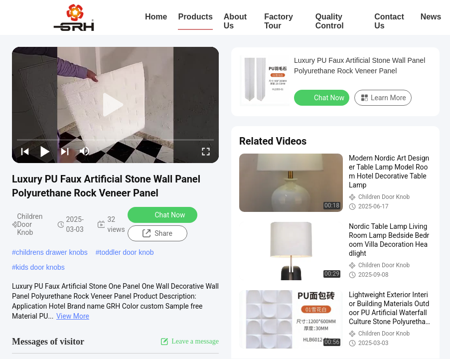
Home (156, 16)
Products (195, 16)
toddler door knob (127, 252)
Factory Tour (278, 21)
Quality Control (329, 21)
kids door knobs (40, 267)
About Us (235, 21)
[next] (65, 151)
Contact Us (389, 21)
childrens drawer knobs (52, 252)
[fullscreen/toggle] (206, 151)
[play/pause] (45, 151)
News (431, 16)
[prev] (25, 151)
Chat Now (163, 214)
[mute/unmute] (85, 151)
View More (72, 316)
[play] (115, 105)
